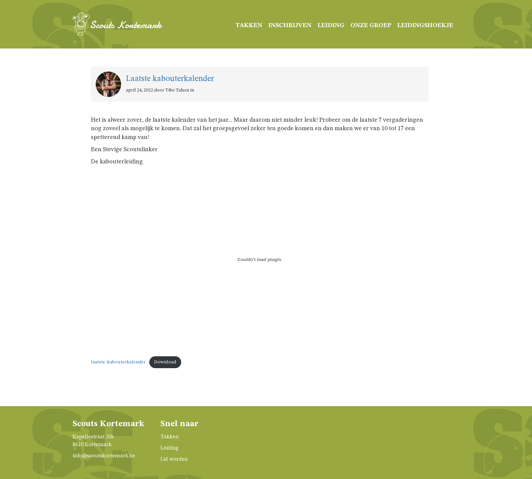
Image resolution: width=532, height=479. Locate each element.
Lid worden (174, 459)
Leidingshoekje (425, 25)
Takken (248, 25)
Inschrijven (289, 25)
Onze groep (370, 25)
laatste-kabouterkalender (118, 362)
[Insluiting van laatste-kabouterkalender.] (260, 259)
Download (165, 362)
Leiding (331, 25)
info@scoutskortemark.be (104, 456)
